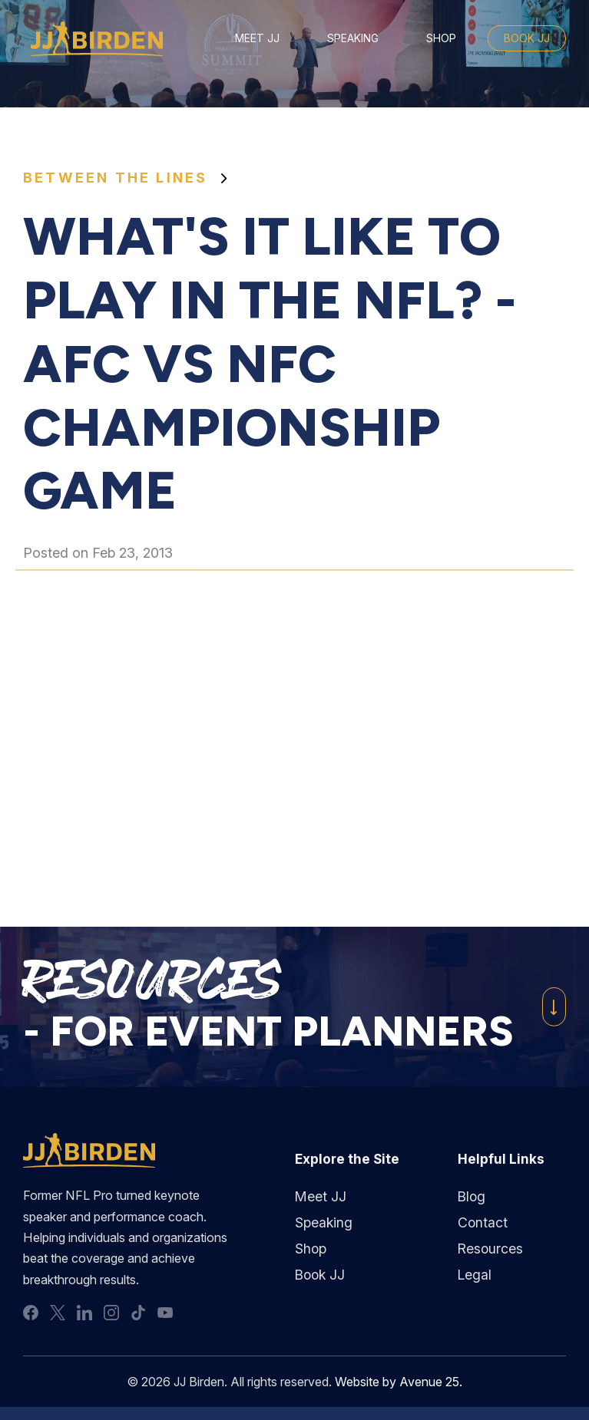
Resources (491, 1249)
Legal (474, 1275)
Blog (472, 1196)
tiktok (138, 1317)
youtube (165, 1317)
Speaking (353, 37)
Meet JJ (257, 37)
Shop (441, 37)
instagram (111, 1317)
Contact (483, 1222)
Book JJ (527, 37)
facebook (30, 1317)
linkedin (84, 1317)
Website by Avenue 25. (398, 1386)
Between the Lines (115, 178)
